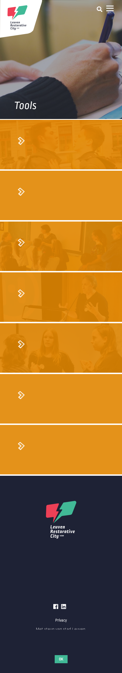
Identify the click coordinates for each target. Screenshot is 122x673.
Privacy (61, 620)
